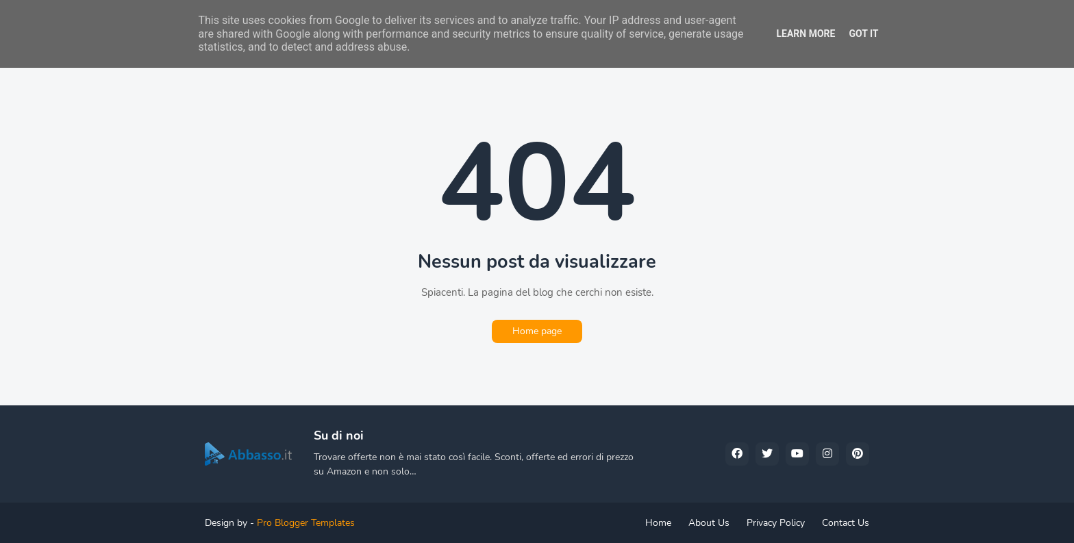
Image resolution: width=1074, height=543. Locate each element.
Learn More (805, 33)
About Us (708, 522)
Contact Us (845, 522)
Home (658, 522)
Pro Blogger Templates (306, 522)
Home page (537, 331)
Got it (863, 33)
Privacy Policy (776, 522)
